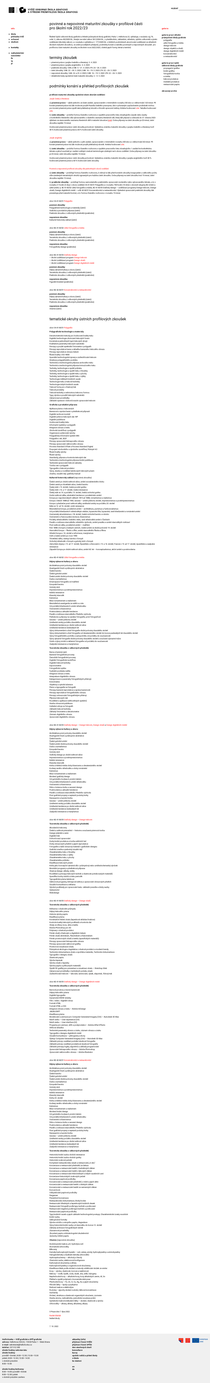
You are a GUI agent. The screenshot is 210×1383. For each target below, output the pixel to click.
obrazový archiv (169, 91)
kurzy (74, 1353)
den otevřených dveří (82, 1347)
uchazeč (15, 39)
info (13, 28)
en (73, 1366)
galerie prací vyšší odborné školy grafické (172, 64)
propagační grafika (171, 68)
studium (14, 42)
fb (12, 58)
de (73, 1369)
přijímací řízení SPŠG (82, 1345)
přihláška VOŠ (17, 37)
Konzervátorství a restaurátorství (77, 290)
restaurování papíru (171, 84)
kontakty (15, 47)
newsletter (16, 56)
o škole (75, 1358)
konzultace (77, 1350)
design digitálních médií (173, 51)
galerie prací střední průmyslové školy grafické (174, 36)
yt (12, 63)
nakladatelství (17, 53)
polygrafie (167, 40)
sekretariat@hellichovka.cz (20, 1345)
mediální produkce (171, 82)
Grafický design (70, 255)
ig (12, 61)
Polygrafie (68, 201)
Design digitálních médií (84, 263)
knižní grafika (169, 71)
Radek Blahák (55, 1315)
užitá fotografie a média (173, 43)
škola (13, 34)
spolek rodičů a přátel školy (84, 1355)
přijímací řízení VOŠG (82, 1342)
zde (137, 108)
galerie (165, 28)
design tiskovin (169, 45)
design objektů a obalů (173, 48)
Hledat (174, 8)
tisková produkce (170, 79)
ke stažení (77, 1361)
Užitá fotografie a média (74, 228)
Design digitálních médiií (116, 725)
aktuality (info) (79, 1339)
